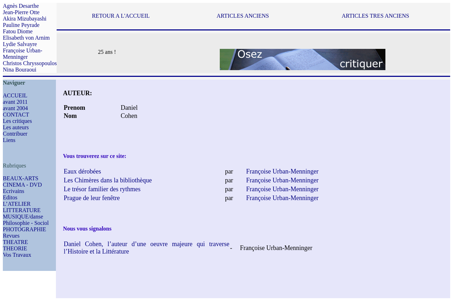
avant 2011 (15, 102)
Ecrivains (13, 191)
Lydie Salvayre (20, 44)
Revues (11, 236)
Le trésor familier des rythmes (102, 189)
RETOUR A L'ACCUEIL (121, 16)
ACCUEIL (15, 95)
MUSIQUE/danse (23, 217)
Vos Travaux (17, 255)
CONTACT (16, 115)
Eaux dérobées (82, 171)
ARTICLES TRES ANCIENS (375, 16)
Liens (9, 140)
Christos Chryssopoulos (30, 63)
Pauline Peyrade (21, 25)
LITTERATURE (22, 210)
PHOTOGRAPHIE (24, 229)
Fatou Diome (18, 31)
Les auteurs (16, 127)
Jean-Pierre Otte (21, 12)
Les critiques (17, 121)
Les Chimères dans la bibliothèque (108, 180)
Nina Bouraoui (19, 70)
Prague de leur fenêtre (92, 197)
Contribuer (15, 134)
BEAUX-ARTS (20, 178)
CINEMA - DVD (22, 185)
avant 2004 (15, 108)
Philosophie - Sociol (26, 223)
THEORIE (15, 248)
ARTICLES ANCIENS (243, 16)
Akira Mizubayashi (24, 19)
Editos (10, 197)
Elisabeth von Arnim (26, 38)
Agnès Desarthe (21, 6)
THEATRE (15, 242)
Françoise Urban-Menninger (22, 53)
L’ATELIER (17, 204)
